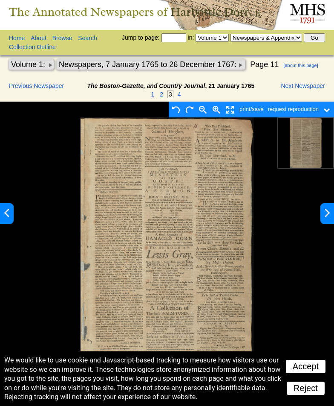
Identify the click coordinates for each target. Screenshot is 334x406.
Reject (306, 388)
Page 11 (264, 64)
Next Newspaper (303, 85)
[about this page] (300, 65)
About (38, 38)
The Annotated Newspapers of (135, 11)
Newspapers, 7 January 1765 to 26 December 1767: (149, 64)
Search (87, 38)
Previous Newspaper (36, 85)
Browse (62, 38)
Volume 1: (29, 64)
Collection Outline (32, 47)
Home (17, 38)
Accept (306, 366)
